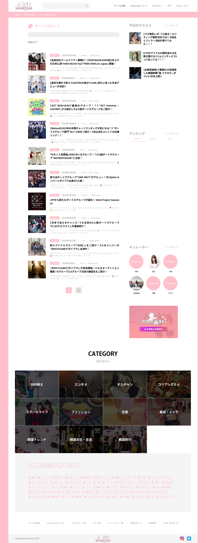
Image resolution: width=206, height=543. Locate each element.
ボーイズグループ (48, 15)
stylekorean (50, 492)
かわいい (146, 482)
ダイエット (36, 492)
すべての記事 (119, 5)
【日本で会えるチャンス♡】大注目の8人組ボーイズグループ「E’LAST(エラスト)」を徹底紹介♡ (84, 224)
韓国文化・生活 (81, 439)
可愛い (157, 482)
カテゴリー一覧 (79, 523)
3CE (62, 492)
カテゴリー (157, 5)
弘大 (152, 496)
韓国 (33, 477)
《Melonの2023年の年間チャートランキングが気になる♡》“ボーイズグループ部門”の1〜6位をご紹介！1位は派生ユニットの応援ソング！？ (84, 131)
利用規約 (152, 523)
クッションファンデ (167, 496)
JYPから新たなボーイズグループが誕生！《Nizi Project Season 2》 (84, 201)
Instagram (170, 482)
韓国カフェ (100, 487)
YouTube (101, 496)
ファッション (80, 412)
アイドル (109, 482)
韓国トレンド (36, 439)
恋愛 (125, 412)
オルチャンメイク (74, 482)
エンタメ (55, 55)
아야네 (84, 195)
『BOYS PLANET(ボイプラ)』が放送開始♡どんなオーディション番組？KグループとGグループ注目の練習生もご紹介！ (84, 269)
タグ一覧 (97, 523)
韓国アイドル (119, 477)
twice (89, 482)
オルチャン (125, 384)
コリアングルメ (169, 384)
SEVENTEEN (139, 492)
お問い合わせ (169, 523)
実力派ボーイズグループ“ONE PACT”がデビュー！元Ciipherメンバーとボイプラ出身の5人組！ (84, 178)
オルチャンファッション (40, 487)
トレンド (45, 482)
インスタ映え (74, 492)
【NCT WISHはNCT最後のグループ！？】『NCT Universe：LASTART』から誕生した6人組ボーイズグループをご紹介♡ (84, 107)
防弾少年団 (54, 496)
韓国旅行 (125, 439)
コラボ (89, 496)
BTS (56, 487)
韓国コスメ (59, 477)
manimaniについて (138, 5)
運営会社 (134, 523)
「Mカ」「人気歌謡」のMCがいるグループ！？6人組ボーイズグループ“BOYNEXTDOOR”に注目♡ (84, 156)
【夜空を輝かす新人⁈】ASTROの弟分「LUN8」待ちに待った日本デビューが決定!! (84, 84)
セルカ (152, 492)
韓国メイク (58, 482)
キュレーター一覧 (115, 523)
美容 (65, 487)
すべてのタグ (29, 15)
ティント (76, 487)
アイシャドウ (140, 496)
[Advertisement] (153, 105)
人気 (98, 482)
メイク (132, 477)
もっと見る (171, 25)
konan (84, 55)
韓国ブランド (128, 487)
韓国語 (167, 487)
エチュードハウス (38, 496)
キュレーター (182, 5)
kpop (34, 482)
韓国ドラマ (122, 482)
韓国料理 (78, 496)
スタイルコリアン (105, 492)
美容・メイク (168, 412)
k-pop (143, 477)
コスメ (154, 477)
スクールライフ (37, 412)
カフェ (134, 482)
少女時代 (114, 496)
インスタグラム (123, 492)
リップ (88, 487)
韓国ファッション (103, 477)
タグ (169, 5)
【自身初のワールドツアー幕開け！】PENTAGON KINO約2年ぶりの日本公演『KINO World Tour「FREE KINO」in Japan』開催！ (84, 61)
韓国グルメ (89, 492)
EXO (157, 487)
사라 (83, 101)
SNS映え (37, 384)
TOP (17, 15)
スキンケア (114, 487)
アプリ (67, 496)
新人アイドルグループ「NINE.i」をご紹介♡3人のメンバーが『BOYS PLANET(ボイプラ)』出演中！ (84, 247)
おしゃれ (163, 492)
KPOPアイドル (144, 487)
